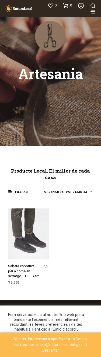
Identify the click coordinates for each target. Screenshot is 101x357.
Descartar (50, 350)
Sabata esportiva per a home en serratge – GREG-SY (23, 271)
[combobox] (68, 192)
